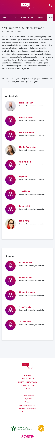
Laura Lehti (24, 206)
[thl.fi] (22, 428)
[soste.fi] (27, 436)
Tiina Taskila (25, 306)
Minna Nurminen (27, 292)
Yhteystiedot (27, 398)
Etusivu (27, 375)
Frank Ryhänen (26, 102)
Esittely (6, 17)
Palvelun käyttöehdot (27, 405)
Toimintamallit (27, 379)
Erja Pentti (24, 176)
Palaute (27, 402)
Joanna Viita (25, 321)
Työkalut (28, 388)
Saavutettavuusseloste (27, 408)
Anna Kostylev (25, 277)
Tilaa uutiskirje (27, 412)
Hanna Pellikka (26, 117)
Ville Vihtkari (25, 161)
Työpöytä (41, 17)
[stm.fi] (41, 428)
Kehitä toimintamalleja (27, 382)
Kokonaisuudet (27, 385)
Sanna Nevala (25, 262)
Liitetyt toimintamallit (24, 17)
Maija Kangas (25, 220)
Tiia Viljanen (24, 191)
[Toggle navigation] (3, 5)
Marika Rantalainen (28, 147)
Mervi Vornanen (26, 132)
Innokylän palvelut (27, 395)
